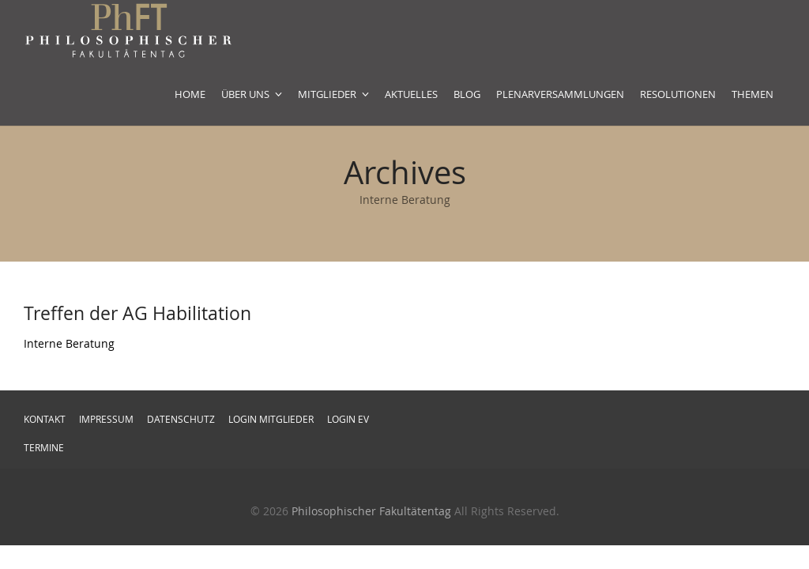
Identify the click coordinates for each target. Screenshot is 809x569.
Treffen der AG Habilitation (137, 313)
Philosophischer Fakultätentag (371, 510)
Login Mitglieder (271, 419)
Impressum (106, 419)
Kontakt (45, 419)
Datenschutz (181, 419)
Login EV (348, 419)
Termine (44, 447)
